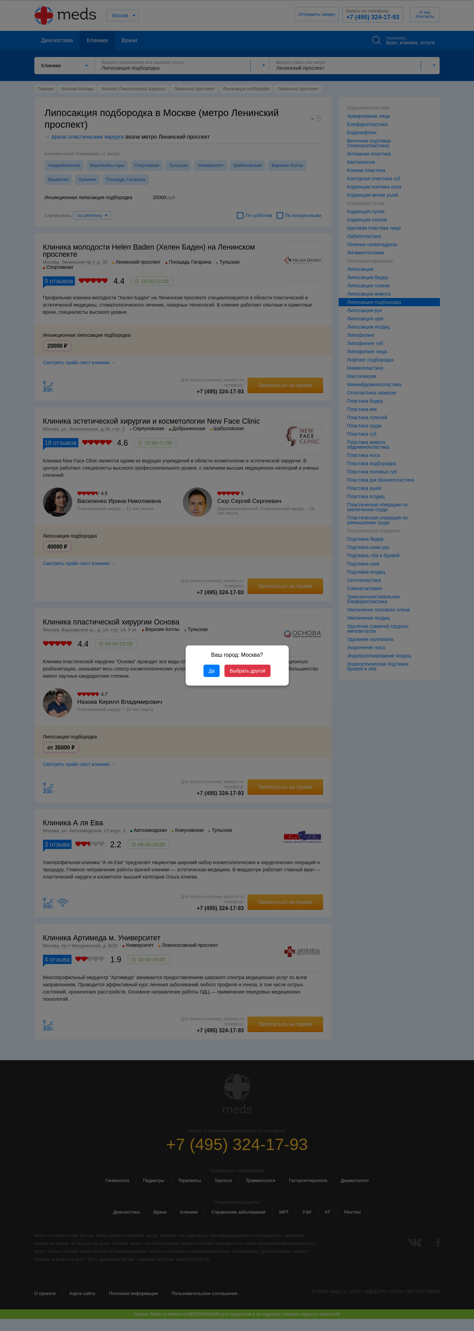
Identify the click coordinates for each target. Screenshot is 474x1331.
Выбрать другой (247, 671)
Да (211, 671)
